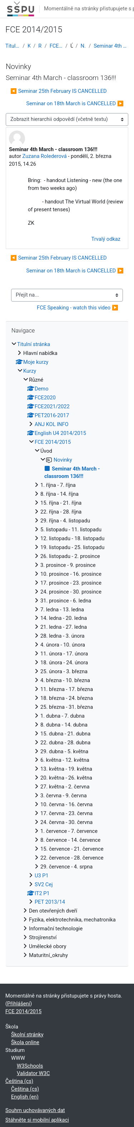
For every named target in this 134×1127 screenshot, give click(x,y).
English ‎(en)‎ (25, 1097)
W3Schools (30, 1066)
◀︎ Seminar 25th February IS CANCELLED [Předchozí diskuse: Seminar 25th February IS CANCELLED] (58, 91)
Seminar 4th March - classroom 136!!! (111, 46)
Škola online (25, 1042)
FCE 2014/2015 (56, 46)
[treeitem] (67, 650)
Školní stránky (27, 1034)
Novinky (83, 46)
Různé (40, 46)
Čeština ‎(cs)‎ (19, 1081)
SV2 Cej (44, 884)
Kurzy (29, 46)
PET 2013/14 (50, 902)
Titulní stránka (12, 46)
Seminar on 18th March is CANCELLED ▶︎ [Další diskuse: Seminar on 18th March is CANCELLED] (75, 103)
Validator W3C (33, 1073)
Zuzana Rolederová (45, 156)
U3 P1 (42, 875)
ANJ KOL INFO (52, 424)
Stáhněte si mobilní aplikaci (37, 1120)
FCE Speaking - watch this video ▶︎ (77, 307)
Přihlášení (18, 1003)
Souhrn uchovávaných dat (35, 1110)
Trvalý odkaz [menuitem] (105, 239)
